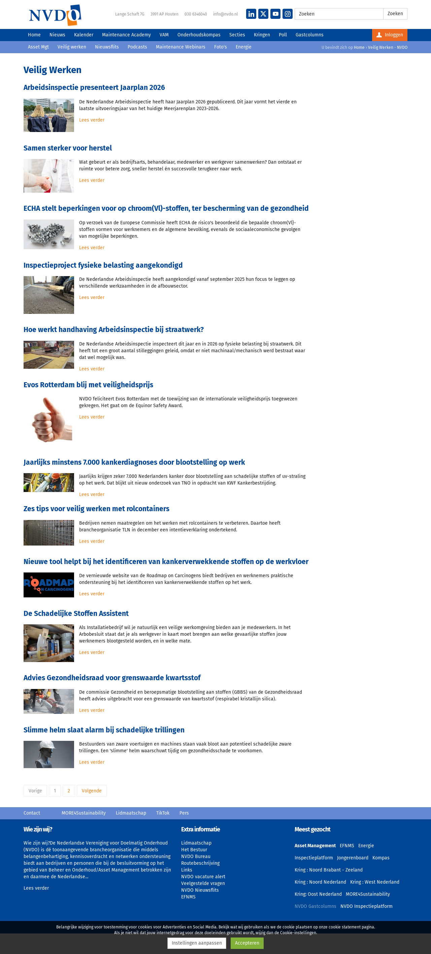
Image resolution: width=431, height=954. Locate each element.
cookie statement (345, 927)
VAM (164, 35)
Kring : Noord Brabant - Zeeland (329, 870)
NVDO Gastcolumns (315, 906)
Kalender (83, 35)
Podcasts (137, 47)
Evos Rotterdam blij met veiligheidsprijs (88, 385)
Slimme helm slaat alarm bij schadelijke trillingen (104, 730)
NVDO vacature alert (203, 877)
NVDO (55, 15)
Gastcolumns (310, 35)
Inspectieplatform (314, 858)
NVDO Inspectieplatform (366, 906)
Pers (184, 813)
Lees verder (91, 120)
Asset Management (315, 846)
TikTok (162, 813)
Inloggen (389, 35)
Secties (237, 35)
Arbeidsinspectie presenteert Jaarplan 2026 (94, 87)
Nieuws (57, 35)
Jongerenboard (352, 858)
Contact (32, 813)
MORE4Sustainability (84, 813)
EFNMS (188, 897)
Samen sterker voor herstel (68, 148)
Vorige (35, 791)
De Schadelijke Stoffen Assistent (76, 613)
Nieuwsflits (107, 47)
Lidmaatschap (131, 813)
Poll (283, 35)
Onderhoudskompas (199, 35)
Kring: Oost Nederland (318, 894)
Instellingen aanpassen (197, 943)
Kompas (381, 858)
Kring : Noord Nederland (320, 882)
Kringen (262, 35)
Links (186, 870)
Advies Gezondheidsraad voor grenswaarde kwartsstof (112, 677)
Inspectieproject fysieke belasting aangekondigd (103, 265)
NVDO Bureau (195, 856)
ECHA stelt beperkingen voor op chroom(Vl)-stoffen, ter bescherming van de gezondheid (166, 208)
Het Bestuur (194, 850)
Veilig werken (72, 47)
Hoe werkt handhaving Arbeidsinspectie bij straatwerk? (114, 329)
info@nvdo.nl (225, 14)
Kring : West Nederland (374, 882)
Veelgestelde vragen (203, 883)
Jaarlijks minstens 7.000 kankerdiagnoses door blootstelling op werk (134, 462)
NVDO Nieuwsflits (200, 890)
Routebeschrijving (200, 863)
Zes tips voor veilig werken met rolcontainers (96, 508)
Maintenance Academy (126, 35)
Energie (244, 47)
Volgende (92, 791)
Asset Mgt (38, 47)
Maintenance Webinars (180, 47)
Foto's (220, 47)
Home (34, 35)
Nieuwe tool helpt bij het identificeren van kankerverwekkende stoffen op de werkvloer (166, 561)
